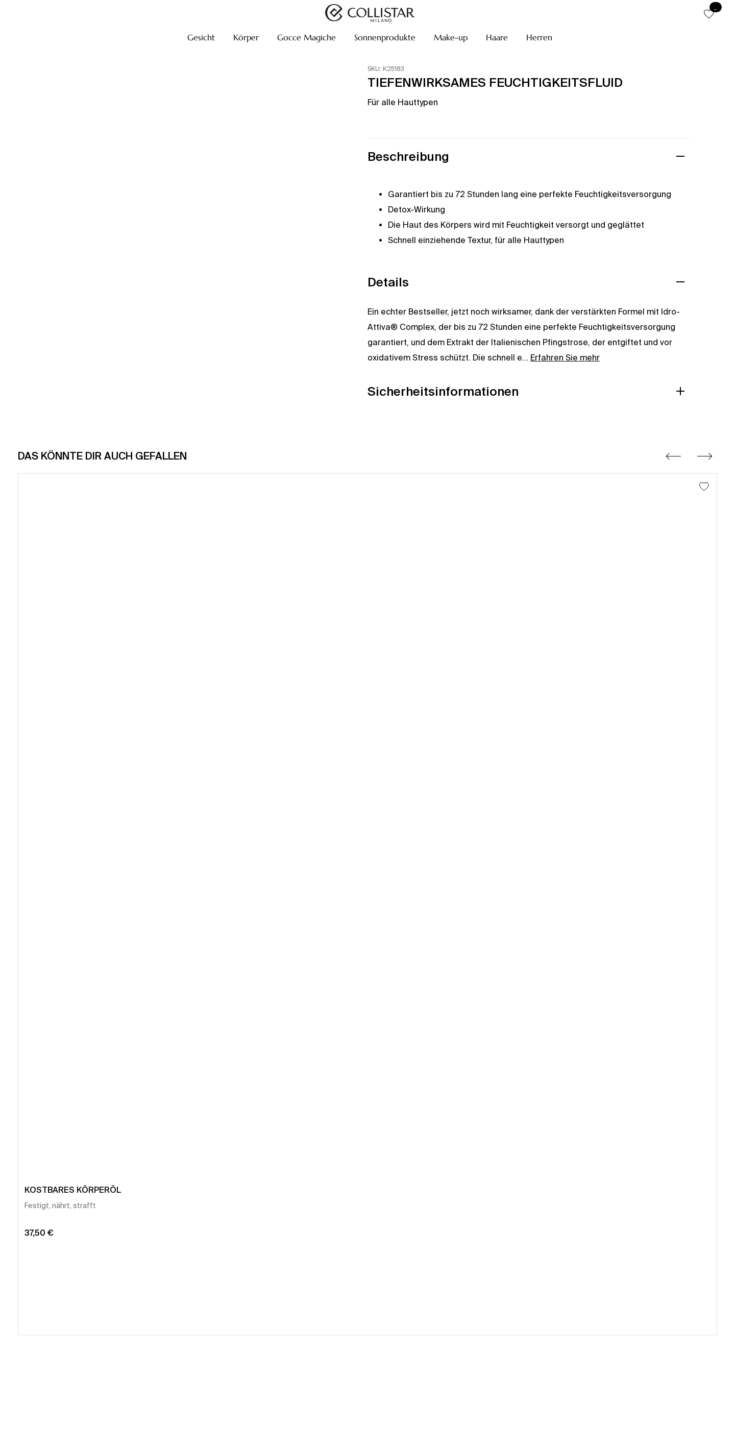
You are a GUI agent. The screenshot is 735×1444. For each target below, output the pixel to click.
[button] (201, 37)
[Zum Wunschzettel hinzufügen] (704, 486)
